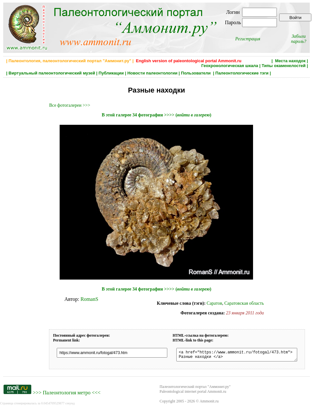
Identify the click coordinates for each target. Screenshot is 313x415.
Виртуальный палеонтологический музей (52, 73)
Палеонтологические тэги (242, 73)
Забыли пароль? (298, 39)
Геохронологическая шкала (229, 65)
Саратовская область (244, 303)
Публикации (111, 73)
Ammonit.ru (209, 403)
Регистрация (247, 38)
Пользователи (196, 73)
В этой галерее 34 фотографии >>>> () (156, 115)
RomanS (89, 299)
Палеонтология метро (67, 394)
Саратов (214, 303)
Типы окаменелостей (284, 65)
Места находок (290, 60)
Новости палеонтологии (152, 73)
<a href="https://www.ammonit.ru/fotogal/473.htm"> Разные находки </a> (242, 355)
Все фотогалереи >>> (69, 105)
